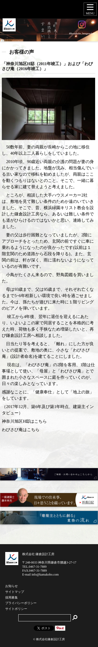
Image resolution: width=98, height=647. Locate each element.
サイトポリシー (16, 609)
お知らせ (11, 586)
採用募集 (11, 597)
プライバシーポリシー (21, 603)
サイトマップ (14, 592)
